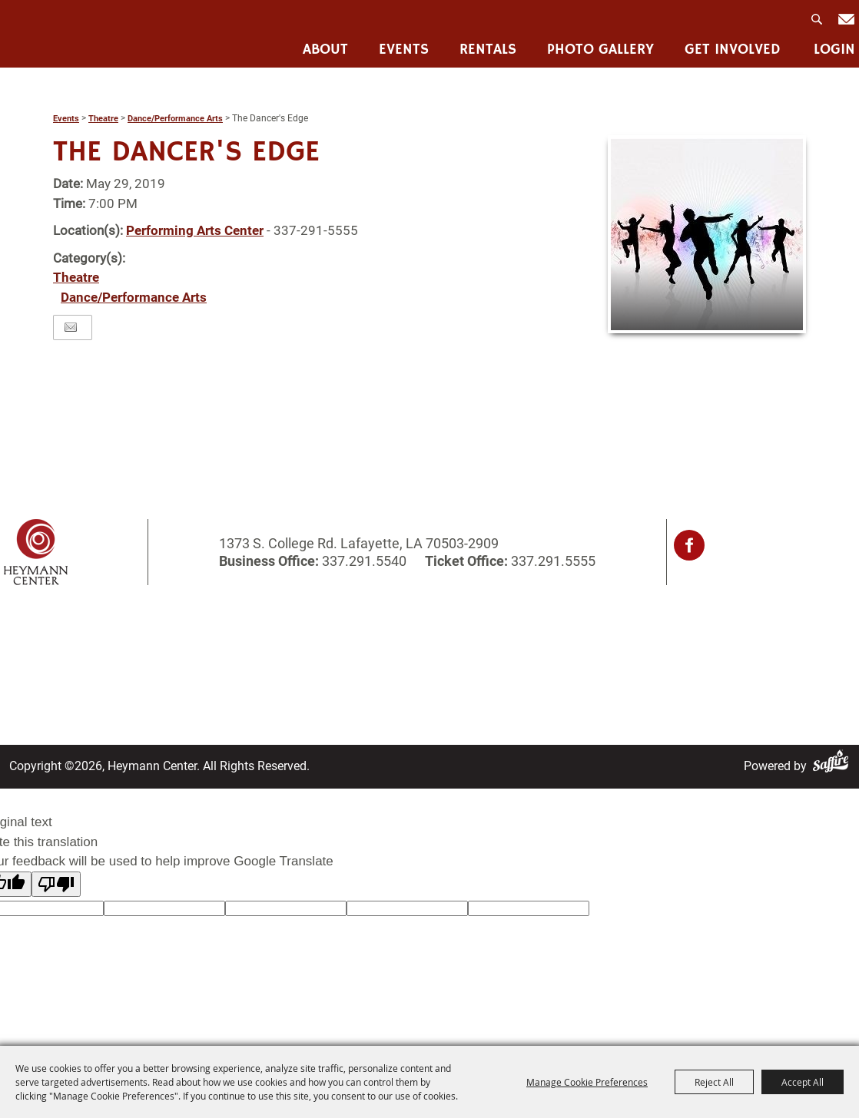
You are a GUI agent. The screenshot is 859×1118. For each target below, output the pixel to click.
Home (34, 629)
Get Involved (733, 50)
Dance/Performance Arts (175, 119)
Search (818, 23)
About (325, 50)
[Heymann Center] (81, 33)
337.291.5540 (364, 561)
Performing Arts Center (195, 230)
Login (834, 50)
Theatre (103, 119)
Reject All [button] (714, 1082)
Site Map (378, 669)
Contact (375, 649)
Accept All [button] (802, 1082)
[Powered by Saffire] (833, 766)
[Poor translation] (56, 884)
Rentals (487, 50)
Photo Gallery (600, 50)
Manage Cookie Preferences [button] (587, 1082)
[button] (707, 234)
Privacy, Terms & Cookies (590, 629)
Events (404, 50)
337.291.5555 (551, 561)
